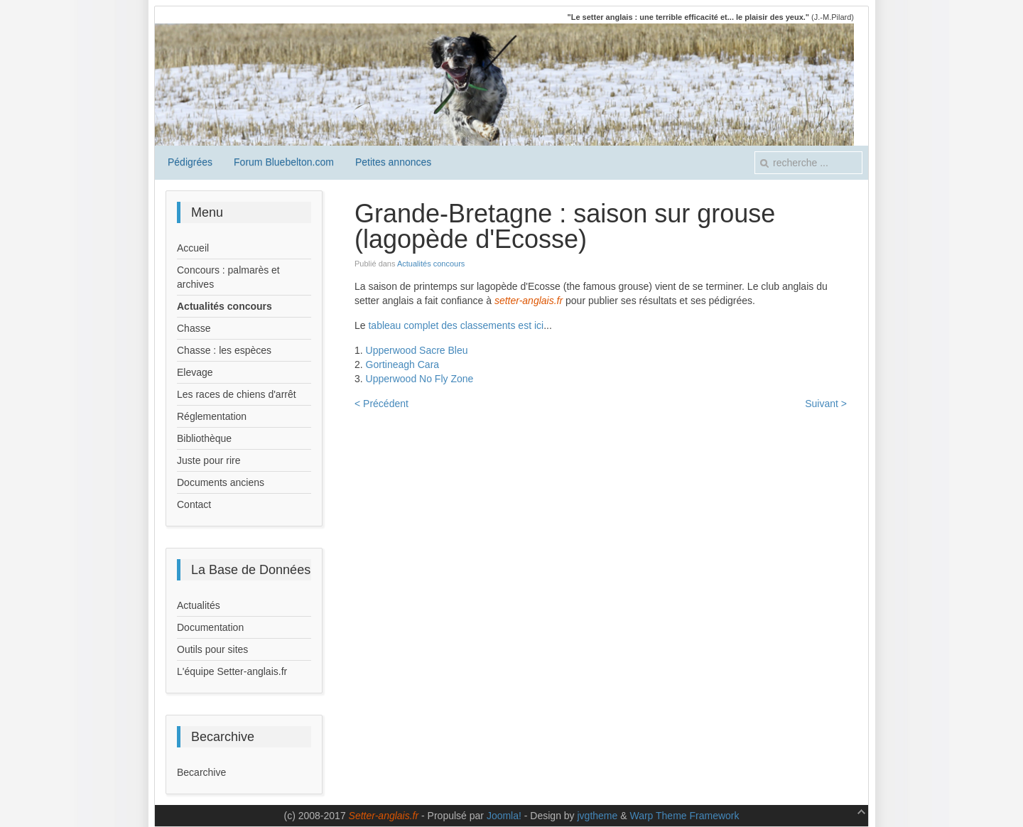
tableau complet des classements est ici (455, 325)
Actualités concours (431, 263)
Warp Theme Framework (684, 815)
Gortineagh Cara (403, 364)
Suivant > (826, 403)
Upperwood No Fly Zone (420, 378)
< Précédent (381, 403)
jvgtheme (598, 815)
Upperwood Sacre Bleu (417, 350)
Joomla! (504, 815)
